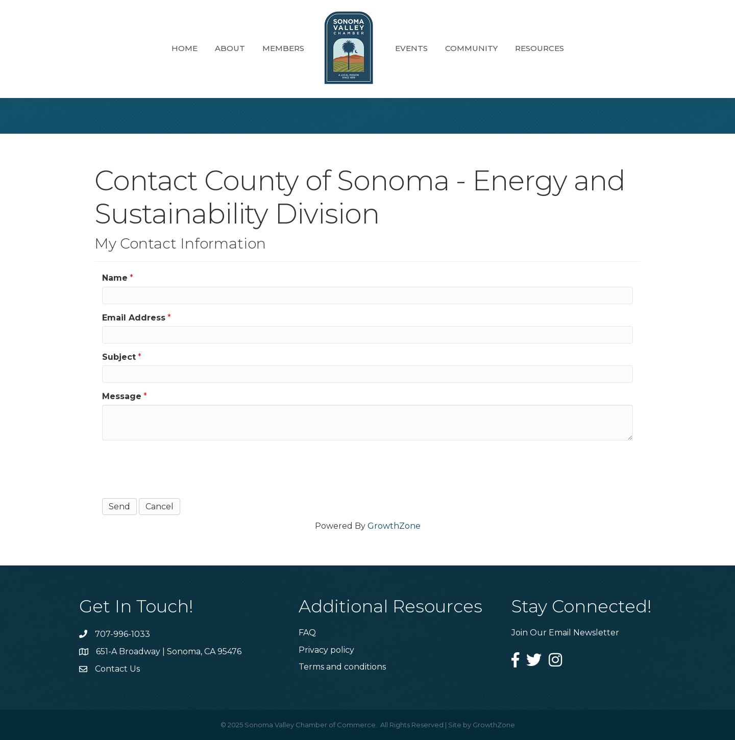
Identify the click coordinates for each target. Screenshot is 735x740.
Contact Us (117, 669)
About (230, 48)
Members (283, 48)
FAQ (307, 632)
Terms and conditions (342, 667)
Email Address (133, 318)
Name (115, 278)
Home (185, 48)
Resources (539, 48)
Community (471, 48)
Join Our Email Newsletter (565, 632)
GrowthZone (394, 526)
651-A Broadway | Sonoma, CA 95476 (168, 651)
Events (411, 48)
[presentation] (179, 468)
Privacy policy (326, 650)
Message (121, 396)
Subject (119, 357)
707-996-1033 (122, 634)
